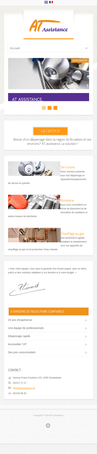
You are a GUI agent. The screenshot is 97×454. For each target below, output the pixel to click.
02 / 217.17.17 (50, 141)
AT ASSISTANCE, (27, 99)
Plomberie (67, 211)
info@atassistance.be (24, 398)
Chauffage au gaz (72, 244)
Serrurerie (68, 177)
